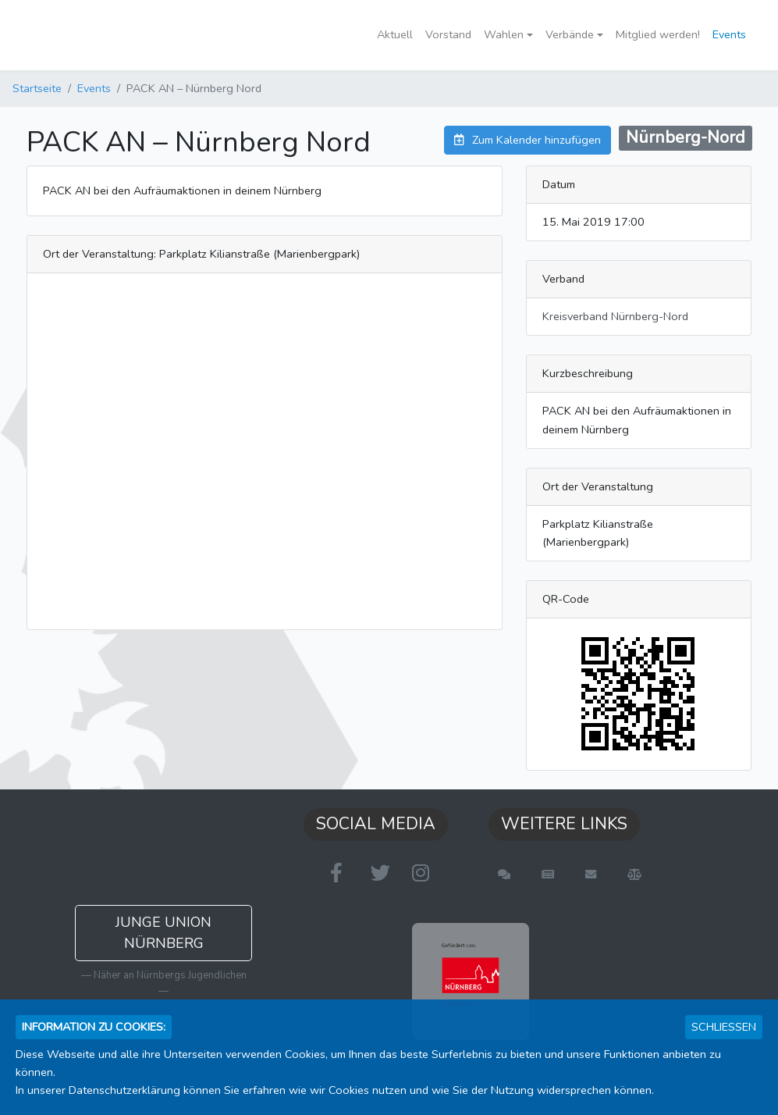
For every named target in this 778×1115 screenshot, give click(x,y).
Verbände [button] (569, 34)
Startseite (37, 88)
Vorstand (448, 34)
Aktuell (395, 34)
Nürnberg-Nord (685, 137)
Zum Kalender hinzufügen (527, 140)
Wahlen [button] (504, 34)
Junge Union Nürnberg (163, 933)
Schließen (723, 1027)
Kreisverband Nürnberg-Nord (615, 316)
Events (729, 34)
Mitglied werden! (658, 34)
